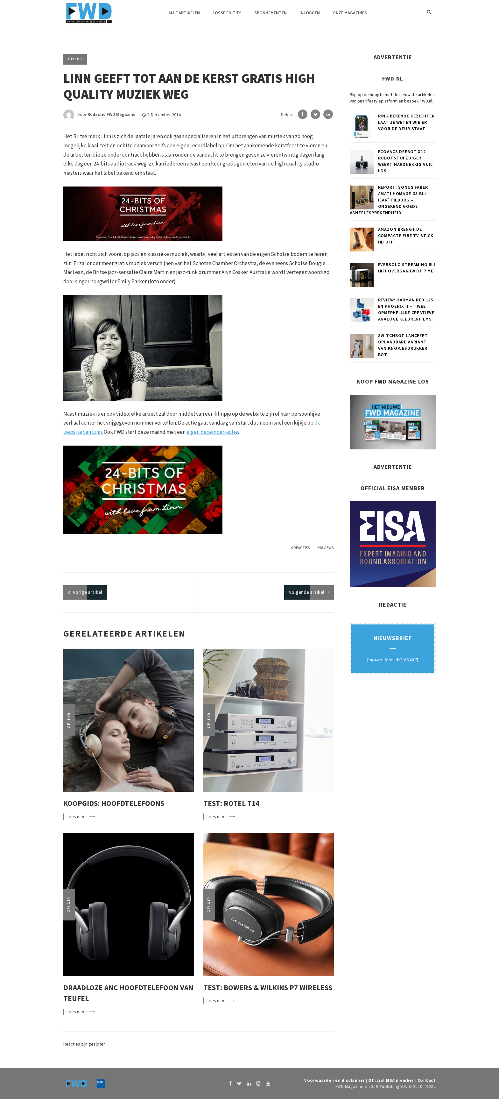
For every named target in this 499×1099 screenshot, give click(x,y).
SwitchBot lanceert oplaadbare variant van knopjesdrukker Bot (403, 345)
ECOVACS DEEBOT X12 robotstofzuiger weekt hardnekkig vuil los (405, 161)
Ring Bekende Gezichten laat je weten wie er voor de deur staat (406, 122)
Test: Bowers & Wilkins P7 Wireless (267, 988)
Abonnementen (270, 13)
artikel (87, 592)
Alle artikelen (184, 13)
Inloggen (309, 13)
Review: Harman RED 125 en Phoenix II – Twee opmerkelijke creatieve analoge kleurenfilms (406, 309)
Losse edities (227, 13)
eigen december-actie (212, 432)
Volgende (306, 592)
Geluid (75, 59)
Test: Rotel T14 (231, 803)
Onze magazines (350, 13)
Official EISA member (391, 1080)
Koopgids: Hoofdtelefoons (113, 803)
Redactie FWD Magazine (112, 115)
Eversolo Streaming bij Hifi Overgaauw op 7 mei (406, 268)
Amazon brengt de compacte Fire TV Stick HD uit (405, 235)
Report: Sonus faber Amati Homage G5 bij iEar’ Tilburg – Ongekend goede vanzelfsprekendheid (389, 200)
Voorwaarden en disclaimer (334, 1080)
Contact (427, 1080)
